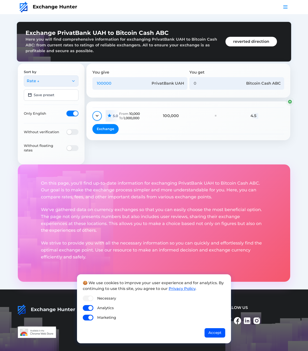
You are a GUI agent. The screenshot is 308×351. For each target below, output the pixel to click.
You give (100, 72)
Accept (214, 332)
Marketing (106, 317)
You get (197, 72)
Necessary (106, 298)
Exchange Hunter (48, 7)
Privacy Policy (182, 288)
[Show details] (97, 116)
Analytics (105, 308)
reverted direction (251, 41)
